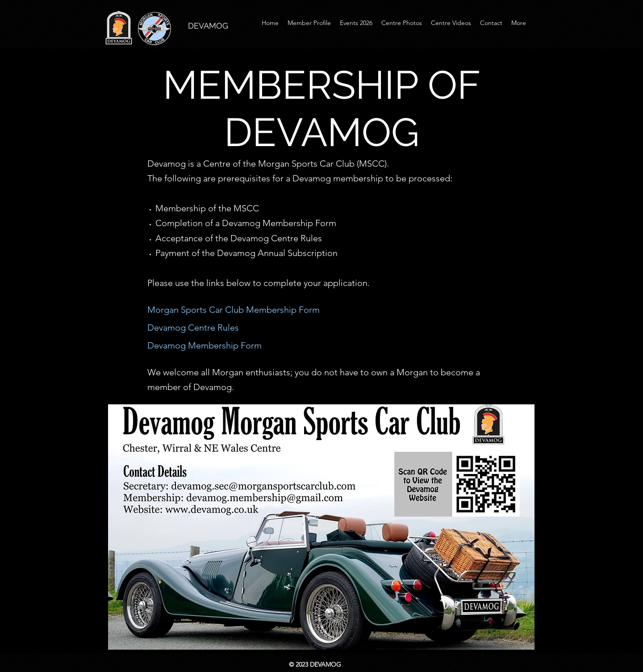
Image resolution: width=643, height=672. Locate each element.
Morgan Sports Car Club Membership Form (233, 309)
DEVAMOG (208, 25)
